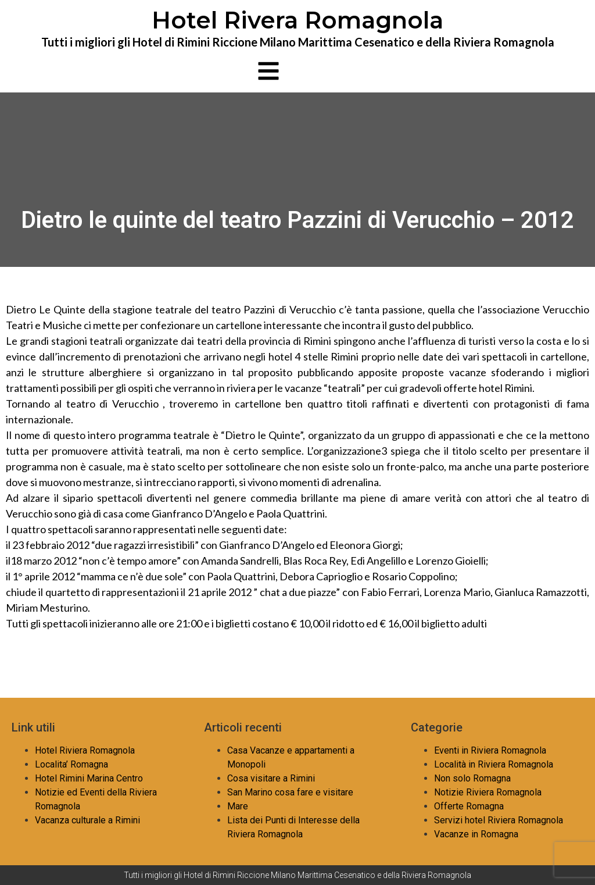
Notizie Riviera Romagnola (488, 792)
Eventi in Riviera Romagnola (490, 750)
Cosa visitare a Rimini (271, 778)
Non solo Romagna (472, 778)
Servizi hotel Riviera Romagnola (498, 820)
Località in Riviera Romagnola (493, 764)
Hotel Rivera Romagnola (297, 20)
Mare (237, 806)
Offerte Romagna (469, 806)
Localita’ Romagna (71, 764)
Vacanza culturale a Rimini (87, 820)
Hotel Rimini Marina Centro (89, 778)
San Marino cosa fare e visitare (290, 792)
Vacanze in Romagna (476, 834)
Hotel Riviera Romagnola (85, 750)
